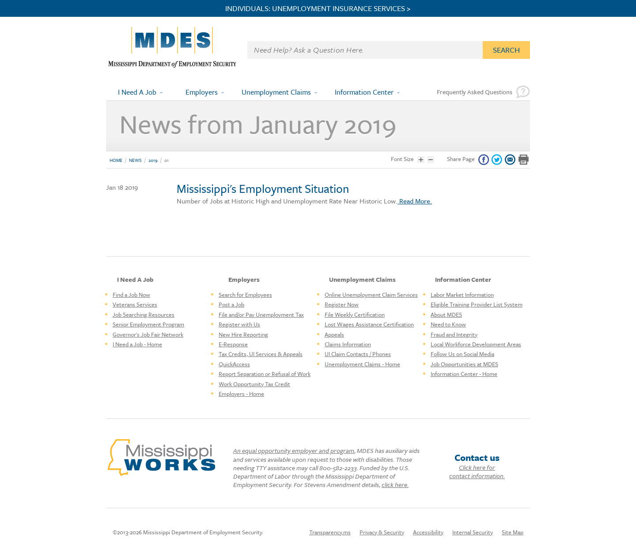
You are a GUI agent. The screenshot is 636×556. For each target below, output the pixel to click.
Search (506, 49)
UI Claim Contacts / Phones (358, 353)
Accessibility (428, 532)
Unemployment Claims (276, 92)
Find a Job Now (131, 294)
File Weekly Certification (355, 314)
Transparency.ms (330, 532)
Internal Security (472, 532)
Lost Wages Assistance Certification (369, 324)
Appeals (334, 334)
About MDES (446, 314)
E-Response (233, 344)
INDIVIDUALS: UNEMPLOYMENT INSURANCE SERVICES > (318, 8)
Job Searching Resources (143, 314)
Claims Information (348, 344)
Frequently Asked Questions (474, 91)
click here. (395, 484)
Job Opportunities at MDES (464, 364)
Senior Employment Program (148, 324)
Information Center (364, 92)
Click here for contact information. (477, 471)
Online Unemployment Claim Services (371, 294)
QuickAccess (234, 364)
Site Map (512, 532)
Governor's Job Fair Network (148, 334)
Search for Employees (245, 294)
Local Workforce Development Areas (476, 344)
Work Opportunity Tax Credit (254, 384)
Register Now (342, 304)
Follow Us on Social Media (462, 353)
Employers (202, 92)
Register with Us (239, 324)
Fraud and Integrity (454, 334)
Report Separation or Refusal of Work (264, 373)
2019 (153, 160)
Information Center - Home (464, 373)
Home (116, 160)
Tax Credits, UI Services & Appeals (261, 353)
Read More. (415, 201)
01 (166, 160)
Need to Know (448, 324)
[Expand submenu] (161, 92)
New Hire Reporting (243, 334)
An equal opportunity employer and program (293, 450)
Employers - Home (241, 393)
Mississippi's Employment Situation (263, 188)
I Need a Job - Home (137, 344)
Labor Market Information (462, 294)
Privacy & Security (382, 532)
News (135, 160)
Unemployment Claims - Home (362, 364)
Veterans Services (135, 304)
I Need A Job (137, 92)
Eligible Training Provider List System (476, 304)
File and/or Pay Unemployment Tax (261, 314)
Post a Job (231, 304)
